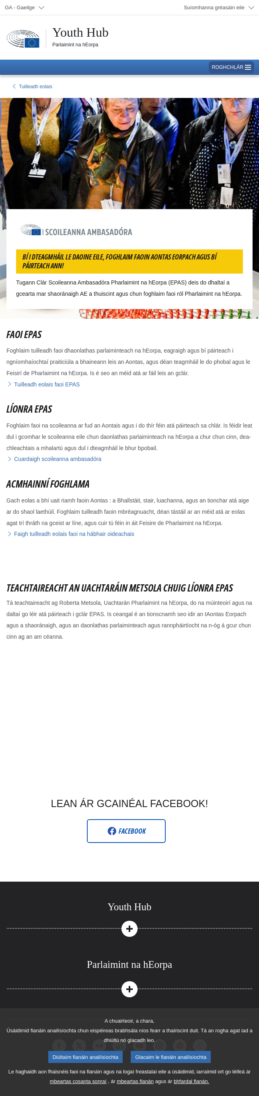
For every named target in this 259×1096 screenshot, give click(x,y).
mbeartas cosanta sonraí (78, 1081)
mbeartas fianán (135, 1081)
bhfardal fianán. (191, 1081)
